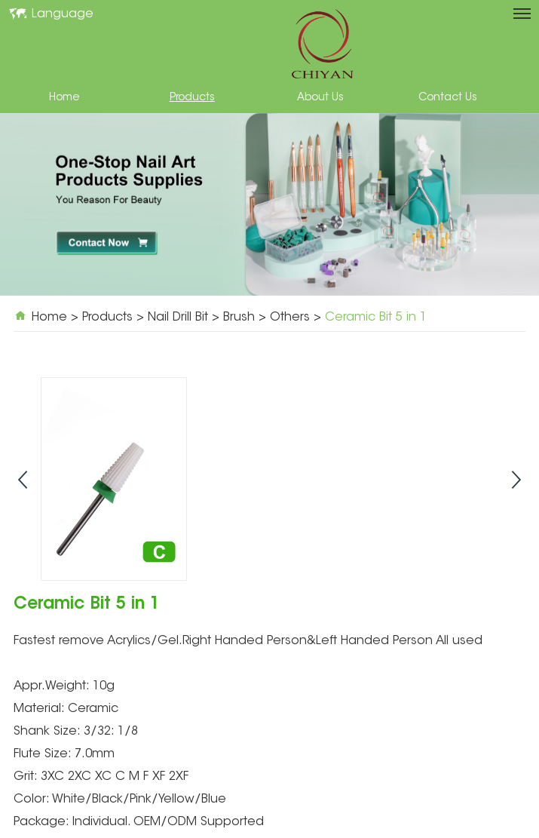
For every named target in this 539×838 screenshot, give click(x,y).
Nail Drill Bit (178, 318)
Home (64, 98)
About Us (320, 98)
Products (192, 98)
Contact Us (447, 98)
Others (290, 318)
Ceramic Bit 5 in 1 (376, 318)
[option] (269, 204)
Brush (239, 318)
